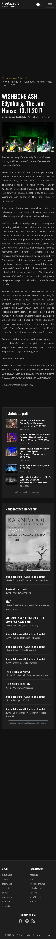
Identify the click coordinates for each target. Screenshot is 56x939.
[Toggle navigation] (50, 5)
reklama (33, 892)
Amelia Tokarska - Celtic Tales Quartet (25, 576)
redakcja (34, 875)
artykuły (6, 901)
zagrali (5, 892)
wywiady (6, 906)
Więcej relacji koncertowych (28, 492)
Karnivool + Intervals (16, 589)
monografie (7, 897)
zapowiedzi (7, 884)
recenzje (6, 888)
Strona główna (9, 78)
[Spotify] (27, 921)
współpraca (35, 897)
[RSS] (33, 921)
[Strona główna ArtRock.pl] (11, 4)
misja (32, 879)
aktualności (7, 875)
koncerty (6, 879)
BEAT (8, 601)
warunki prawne (37, 884)
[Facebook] (20, 921)
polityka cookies (37, 888)
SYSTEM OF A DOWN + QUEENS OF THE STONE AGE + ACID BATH (25, 619)
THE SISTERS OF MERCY (18, 671)
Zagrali (23, 78)
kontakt (33, 901)
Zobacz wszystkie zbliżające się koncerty (28, 723)
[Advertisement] (28, 41)
